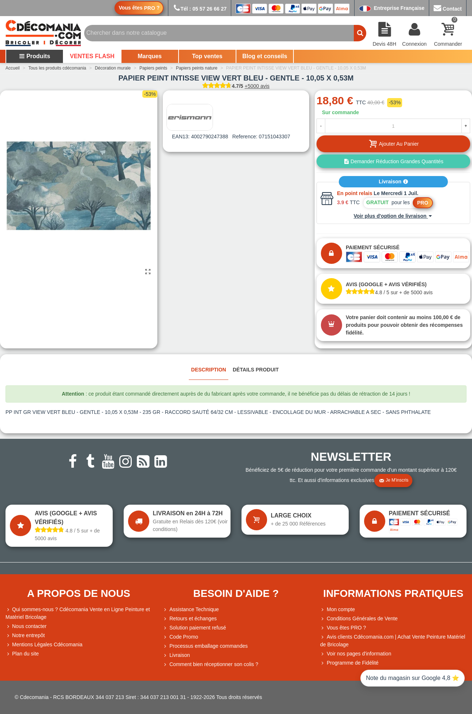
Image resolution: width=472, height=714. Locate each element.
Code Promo (180, 637)
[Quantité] (393, 126)
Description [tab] (208, 370)
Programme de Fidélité (349, 663)
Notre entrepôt (25, 635)
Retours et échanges (190, 619)
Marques (150, 56)
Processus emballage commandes (205, 646)
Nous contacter (25, 626)
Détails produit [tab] (256, 370)
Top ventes (207, 56)
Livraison (393, 181)
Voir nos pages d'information (355, 654)
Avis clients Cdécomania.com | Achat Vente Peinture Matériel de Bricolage (392, 640)
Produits (34, 56)
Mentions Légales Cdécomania (43, 644)
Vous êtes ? (139, 8)
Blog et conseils (264, 56)
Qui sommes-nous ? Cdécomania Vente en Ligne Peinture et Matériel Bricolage (77, 613)
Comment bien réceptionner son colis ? (210, 664)
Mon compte (337, 609)
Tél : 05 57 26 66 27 (199, 9)
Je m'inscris (393, 480)
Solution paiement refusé (194, 628)
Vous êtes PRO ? (346, 628)
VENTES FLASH (92, 56)
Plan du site (22, 654)
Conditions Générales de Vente (359, 619)
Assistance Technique (191, 609)
